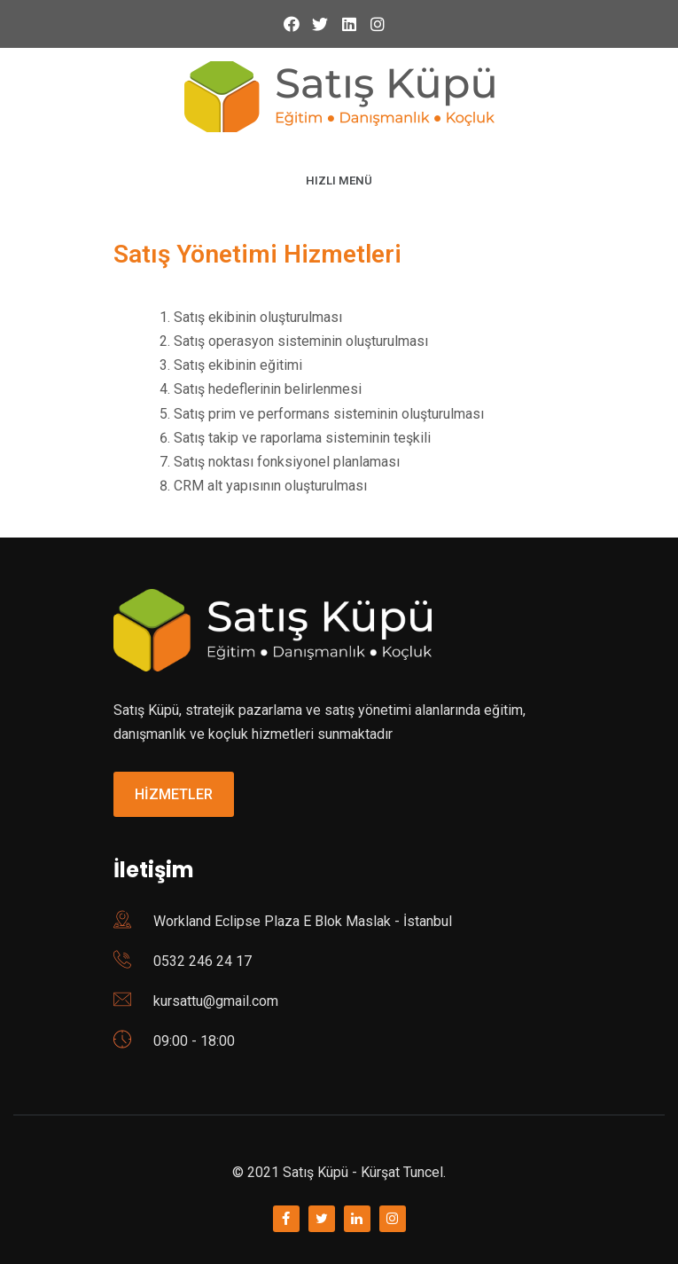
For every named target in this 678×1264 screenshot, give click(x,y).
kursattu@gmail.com (215, 1001)
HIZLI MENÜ (339, 180)
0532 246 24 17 (202, 961)
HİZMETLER (174, 794)
